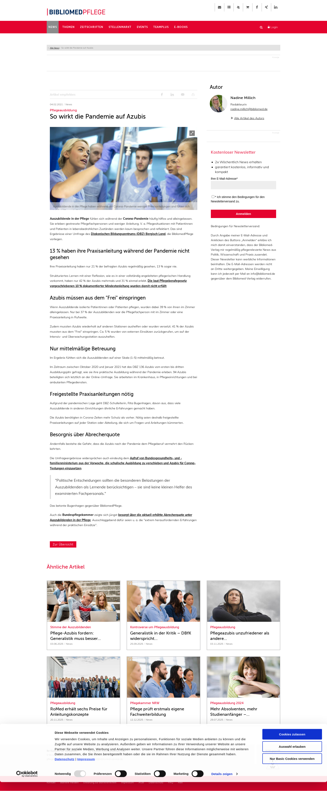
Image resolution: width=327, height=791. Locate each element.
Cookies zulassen (292, 743)
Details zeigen (221, 783)
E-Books (181, 27)
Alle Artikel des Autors (249, 118)
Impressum (86, 768)
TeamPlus (161, 27)
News (52, 27)
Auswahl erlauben (292, 755)
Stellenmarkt (120, 27)
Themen (68, 27)
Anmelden (243, 214)
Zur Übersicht (63, 545)
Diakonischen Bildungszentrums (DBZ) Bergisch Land (128, 234)
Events (142, 27)
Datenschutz (64, 768)
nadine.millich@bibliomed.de (249, 109)
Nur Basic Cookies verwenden (292, 767)
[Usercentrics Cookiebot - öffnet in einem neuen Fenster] (27, 783)
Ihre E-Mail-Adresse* (224, 179)
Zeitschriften (91, 27)
